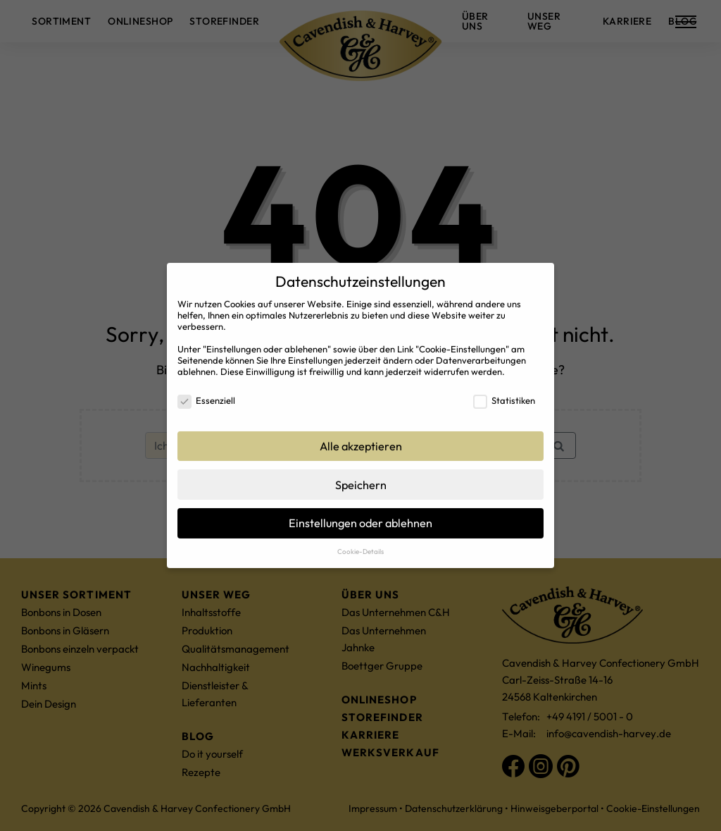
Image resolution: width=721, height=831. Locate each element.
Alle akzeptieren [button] (361, 438)
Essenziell (206, 392)
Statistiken (504, 392)
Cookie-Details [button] (360, 543)
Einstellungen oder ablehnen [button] (360, 516)
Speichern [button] (361, 477)
